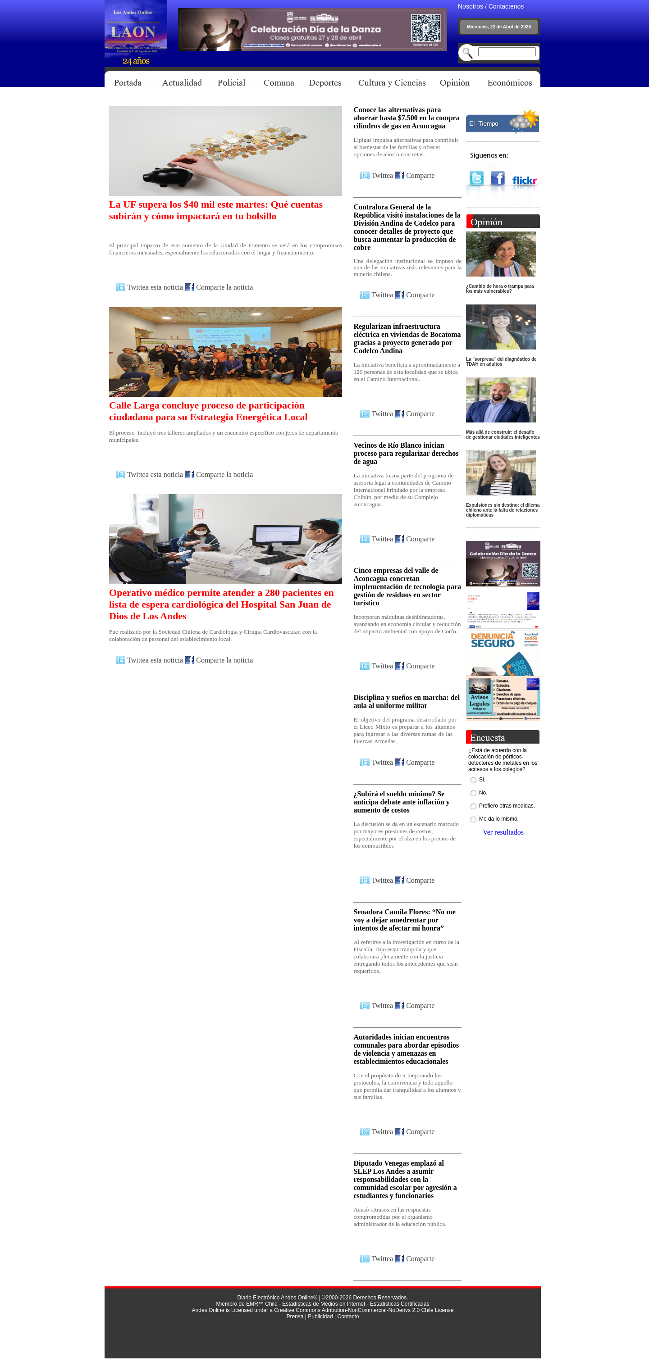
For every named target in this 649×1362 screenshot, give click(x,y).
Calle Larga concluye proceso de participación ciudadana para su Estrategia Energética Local (208, 411)
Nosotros (470, 6)
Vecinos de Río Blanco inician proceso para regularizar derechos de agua (405, 453)
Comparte (420, 175)
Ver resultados (503, 832)
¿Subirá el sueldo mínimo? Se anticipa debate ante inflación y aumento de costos (401, 802)
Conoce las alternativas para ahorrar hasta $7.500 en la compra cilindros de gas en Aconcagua (406, 118)
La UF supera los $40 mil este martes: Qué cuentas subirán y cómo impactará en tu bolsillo (216, 210)
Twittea (382, 175)
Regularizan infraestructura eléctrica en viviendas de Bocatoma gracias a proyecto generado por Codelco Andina (407, 338)
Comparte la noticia (224, 287)
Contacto (348, 1316)
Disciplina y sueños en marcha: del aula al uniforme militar (406, 701)
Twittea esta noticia (155, 287)
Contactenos (506, 6)
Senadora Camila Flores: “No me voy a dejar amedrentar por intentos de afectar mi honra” (404, 920)
